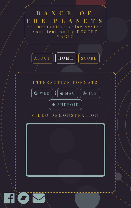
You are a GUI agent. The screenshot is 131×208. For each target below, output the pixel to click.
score (89, 58)
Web (42, 93)
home (66, 58)
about (42, 58)
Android (65, 104)
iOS (90, 93)
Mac (67, 93)
